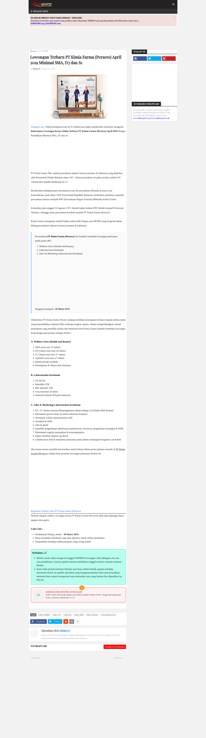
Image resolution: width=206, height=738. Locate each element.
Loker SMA (79, 615)
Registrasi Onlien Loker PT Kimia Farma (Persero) (56, 511)
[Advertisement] (103, 40)
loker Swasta (92, 615)
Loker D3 (57, 615)
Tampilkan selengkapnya (114, 647)
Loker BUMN (43, 51)
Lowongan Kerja (108, 615)
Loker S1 (67, 615)
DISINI (72, 598)
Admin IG (64, 630)
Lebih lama (118, 658)
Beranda (33, 51)
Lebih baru (35, 658)
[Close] (175, 17)
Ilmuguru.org (37, 126)
